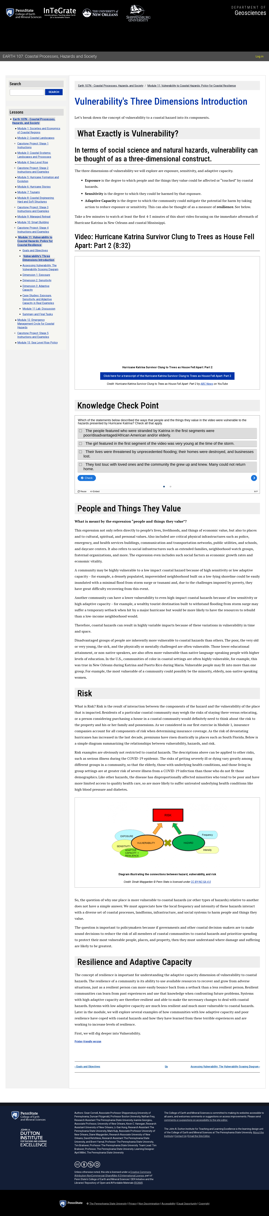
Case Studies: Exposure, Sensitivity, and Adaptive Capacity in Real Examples (38, 299)
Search (54, 92)
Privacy (133, 1203)
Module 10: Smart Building (33, 222)
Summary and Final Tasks (37, 314)
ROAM (138, 1182)
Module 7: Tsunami (28, 192)
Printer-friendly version (88, 1041)
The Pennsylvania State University (108, 1203)
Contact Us (180, 1136)
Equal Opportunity (187, 1203)
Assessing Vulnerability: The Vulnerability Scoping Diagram (225, 1066)
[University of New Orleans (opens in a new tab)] (101, 13)
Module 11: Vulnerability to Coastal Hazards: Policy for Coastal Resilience (191, 85)
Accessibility (168, 1203)
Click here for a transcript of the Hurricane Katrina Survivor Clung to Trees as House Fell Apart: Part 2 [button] (167, 376)
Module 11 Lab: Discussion (38, 308)
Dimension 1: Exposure (36, 275)
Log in (260, 56)
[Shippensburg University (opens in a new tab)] (138, 13)
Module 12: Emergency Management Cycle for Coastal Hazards (35, 323)
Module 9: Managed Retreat (33, 216)
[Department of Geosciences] (248, 11)
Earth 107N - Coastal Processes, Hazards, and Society (110, 85)
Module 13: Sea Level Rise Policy (37, 342)
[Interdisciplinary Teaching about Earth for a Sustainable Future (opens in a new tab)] (60, 13)
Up (166, 1066)
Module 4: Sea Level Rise (32, 162)
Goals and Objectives (87, 1066)
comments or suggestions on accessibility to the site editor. (196, 1120)
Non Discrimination (149, 1203)
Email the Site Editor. (199, 1136)
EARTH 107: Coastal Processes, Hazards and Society (50, 56)
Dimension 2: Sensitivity (36, 280)
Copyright (204, 1203)
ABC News (207, 383)
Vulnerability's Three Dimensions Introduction (38, 258)
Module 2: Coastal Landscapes (35, 138)
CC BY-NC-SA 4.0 (201, 881)
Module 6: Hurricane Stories (34, 186)
